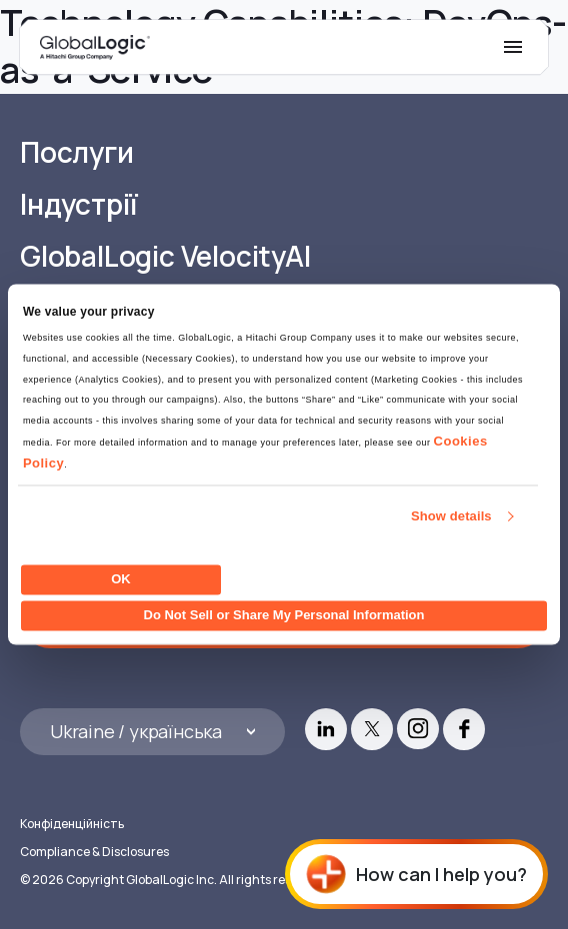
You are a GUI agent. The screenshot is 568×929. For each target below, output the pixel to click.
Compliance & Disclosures (94, 851)
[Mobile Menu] (513, 47)
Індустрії (79, 204)
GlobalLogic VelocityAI (165, 256)
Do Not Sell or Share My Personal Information (284, 615)
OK (121, 578)
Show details (451, 516)
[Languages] (152, 731)
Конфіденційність (72, 823)
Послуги (77, 152)
